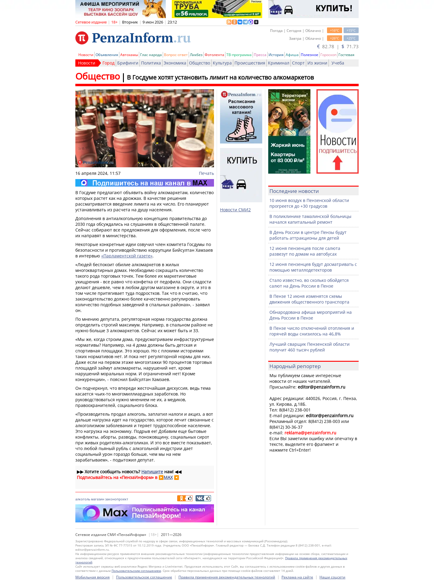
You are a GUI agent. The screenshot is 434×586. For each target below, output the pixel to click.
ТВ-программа (239, 54)
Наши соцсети (332, 577)
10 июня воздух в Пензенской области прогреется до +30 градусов (309, 203)
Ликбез (196, 54)
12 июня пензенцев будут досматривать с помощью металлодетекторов (313, 267)
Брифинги (127, 63)
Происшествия (249, 63)
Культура (222, 63)
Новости (85, 54)
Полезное (309, 54)
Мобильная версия (92, 577)
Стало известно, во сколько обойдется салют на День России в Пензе (309, 283)
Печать (206, 173)
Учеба (338, 63)
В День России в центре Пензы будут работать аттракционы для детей (308, 235)
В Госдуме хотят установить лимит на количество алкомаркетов (220, 77)
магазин (97, 499)
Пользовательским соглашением (136, 571)
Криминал (278, 63)
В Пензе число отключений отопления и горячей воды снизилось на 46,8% (311, 331)
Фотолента (214, 54)
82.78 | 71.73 (338, 46)
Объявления (107, 54)
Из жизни (317, 63)
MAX (168, 477)
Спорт (298, 63)
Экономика (175, 63)
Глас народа (151, 54)
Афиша (292, 54)
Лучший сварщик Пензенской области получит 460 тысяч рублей (309, 347)
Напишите (152, 471)
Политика (151, 63)
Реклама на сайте (297, 577)
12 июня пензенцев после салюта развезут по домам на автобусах (304, 251)
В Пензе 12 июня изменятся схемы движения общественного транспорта (309, 299)
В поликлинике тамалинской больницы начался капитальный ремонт (310, 219)
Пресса (260, 54)
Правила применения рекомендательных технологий (226, 577)
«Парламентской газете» (127, 256)
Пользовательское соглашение (144, 577)
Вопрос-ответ (176, 54)
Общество (199, 63)
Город (108, 63)
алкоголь (82, 499)
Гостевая (346, 54)
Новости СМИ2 (235, 210)
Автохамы (129, 54)
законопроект (116, 499)
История (276, 54)
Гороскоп (328, 54)
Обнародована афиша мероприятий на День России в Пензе (310, 315)
